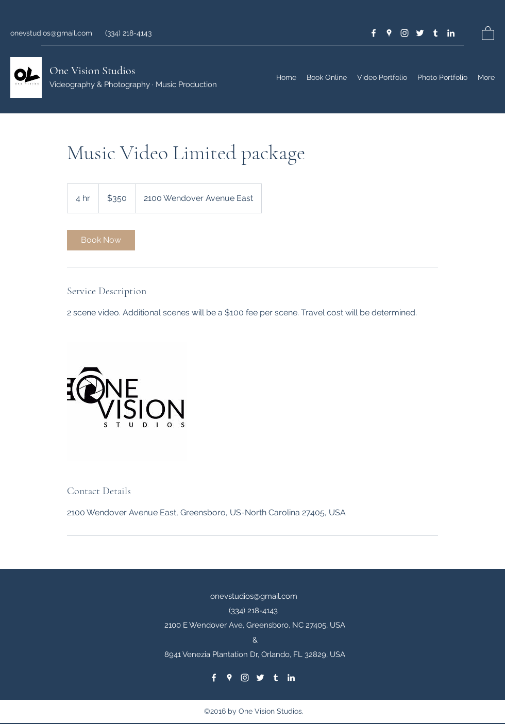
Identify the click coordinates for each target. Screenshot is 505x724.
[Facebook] (373, 33)
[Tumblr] (435, 33)
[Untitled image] (127, 401)
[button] (488, 32)
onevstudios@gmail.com (51, 33)
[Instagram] (404, 33)
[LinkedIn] (451, 33)
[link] (101, 240)
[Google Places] (389, 33)
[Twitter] (420, 33)
